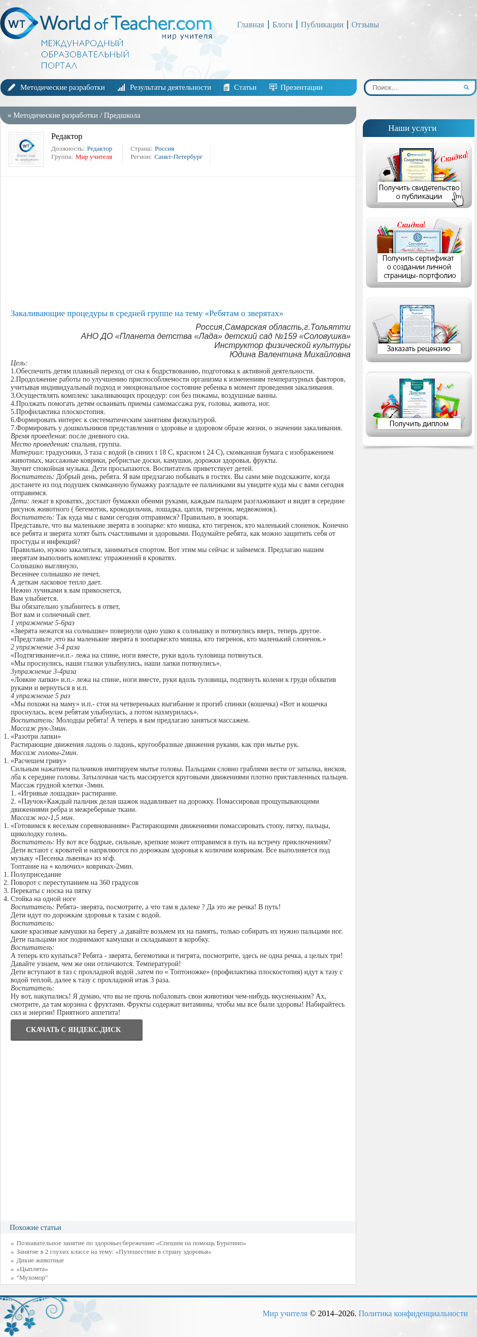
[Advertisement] (181, 242)
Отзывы (365, 24)
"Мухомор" (32, 1277)
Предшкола (122, 115)
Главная (250, 24)
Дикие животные (40, 1260)
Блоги (282, 24)
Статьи (245, 87)
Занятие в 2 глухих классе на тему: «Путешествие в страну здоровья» (114, 1251)
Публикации (322, 24)
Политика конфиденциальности (413, 1313)
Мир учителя (285, 1313)
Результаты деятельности (170, 87)
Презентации (302, 87)
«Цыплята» (32, 1269)
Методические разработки (62, 87)
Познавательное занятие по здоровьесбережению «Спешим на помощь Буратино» (132, 1243)
